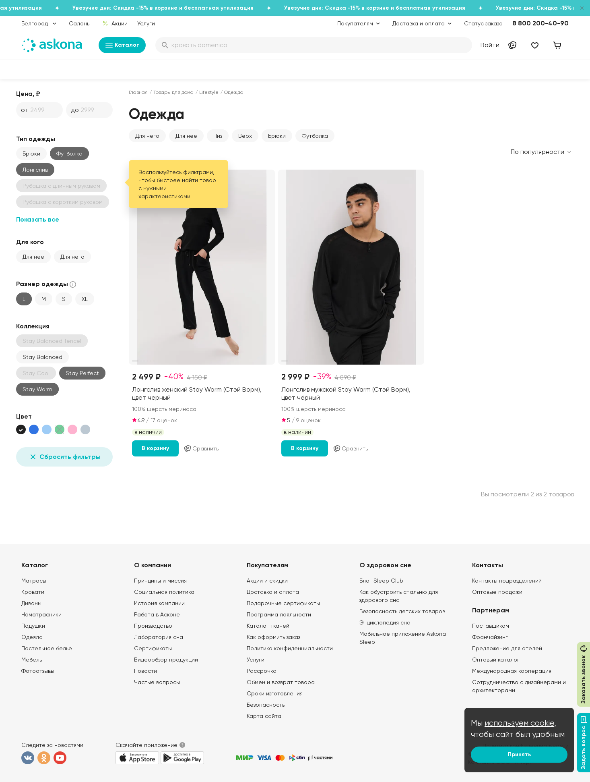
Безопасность (266, 704)
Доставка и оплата (273, 592)
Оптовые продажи (497, 592)
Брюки (31, 153)
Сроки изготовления (275, 693)
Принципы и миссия (160, 580)
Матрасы (33, 580)
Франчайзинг (490, 637)
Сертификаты (153, 648)
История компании (159, 603)
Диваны (31, 603)
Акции (115, 23)
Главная (138, 92)
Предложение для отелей (507, 648)
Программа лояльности (279, 614)
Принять (519, 754)
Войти (490, 45)
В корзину (155, 448)
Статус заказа (483, 23)
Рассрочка (261, 671)
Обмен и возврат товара (281, 682)
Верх (245, 136)
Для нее (33, 256)
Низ (217, 136)
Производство (153, 625)
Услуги (146, 23)
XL (85, 299)
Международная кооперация (511, 671)
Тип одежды (35, 139)
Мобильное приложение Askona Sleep (402, 638)
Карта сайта (264, 716)
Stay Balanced (42, 357)
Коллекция (33, 326)
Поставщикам (490, 625)
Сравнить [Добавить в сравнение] (201, 448)
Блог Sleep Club (381, 580)
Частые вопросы (157, 682)
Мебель (31, 659)
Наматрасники (41, 614)
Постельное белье (46, 648)
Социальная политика (164, 592)
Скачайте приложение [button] (146, 745)
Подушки (33, 625)
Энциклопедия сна (385, 622)
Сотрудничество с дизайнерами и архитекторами (519, 686)
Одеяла (32, 637)
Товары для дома (173, 92)
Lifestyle (209, 92)
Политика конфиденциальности (290, 648)
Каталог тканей (268, 625)
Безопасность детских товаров (402, 611)
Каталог (122, 45)
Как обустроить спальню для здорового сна (398, 596)
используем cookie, (520, 723)
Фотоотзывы (37, 671)
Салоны (80, 23)
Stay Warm (37, 389)
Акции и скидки (267, 580)
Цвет (24, 416)
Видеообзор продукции (166, 659)
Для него (72, 256)
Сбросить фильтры (64, 457)
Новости (145, 671)
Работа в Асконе (157, 614)
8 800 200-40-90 (540, 23)
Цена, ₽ (28, 93)
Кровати (32, 592)
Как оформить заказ (273, 637)
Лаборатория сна (158, 637)
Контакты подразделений (507, 580)
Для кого (30, 242)
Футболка (315, 136)
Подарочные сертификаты (283, 603)
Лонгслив (35, 169)
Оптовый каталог (496, 659)
